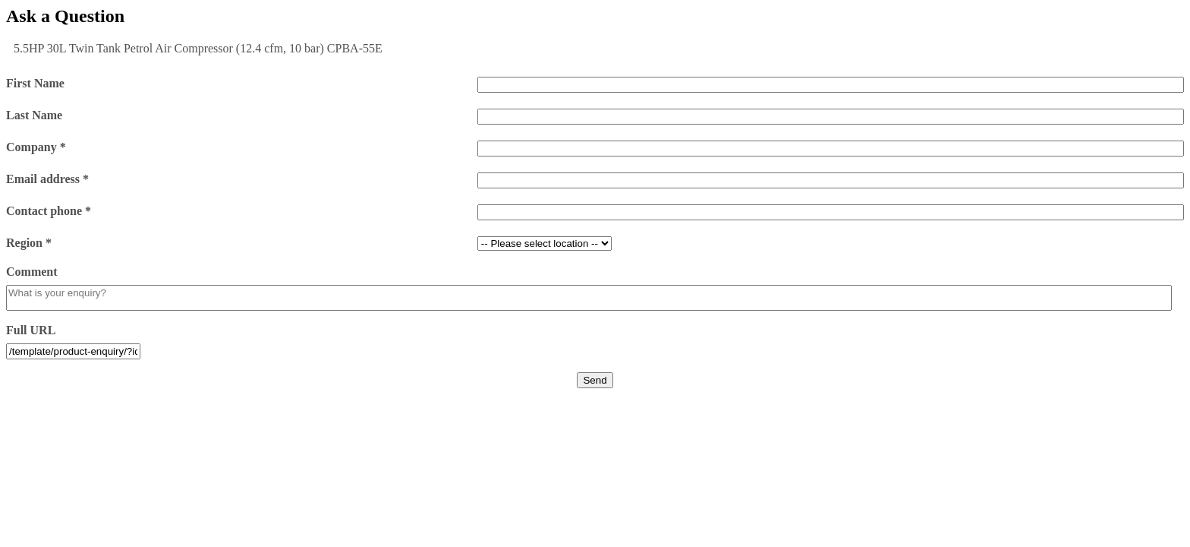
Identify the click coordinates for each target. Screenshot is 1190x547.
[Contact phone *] (830, 212)
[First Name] (830, 85)
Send (594, 380)
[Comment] (589, 298)
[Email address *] (830, 180)
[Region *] (544, 243)
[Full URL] (73, 351)
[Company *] (830, 149)
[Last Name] (830, 117)
